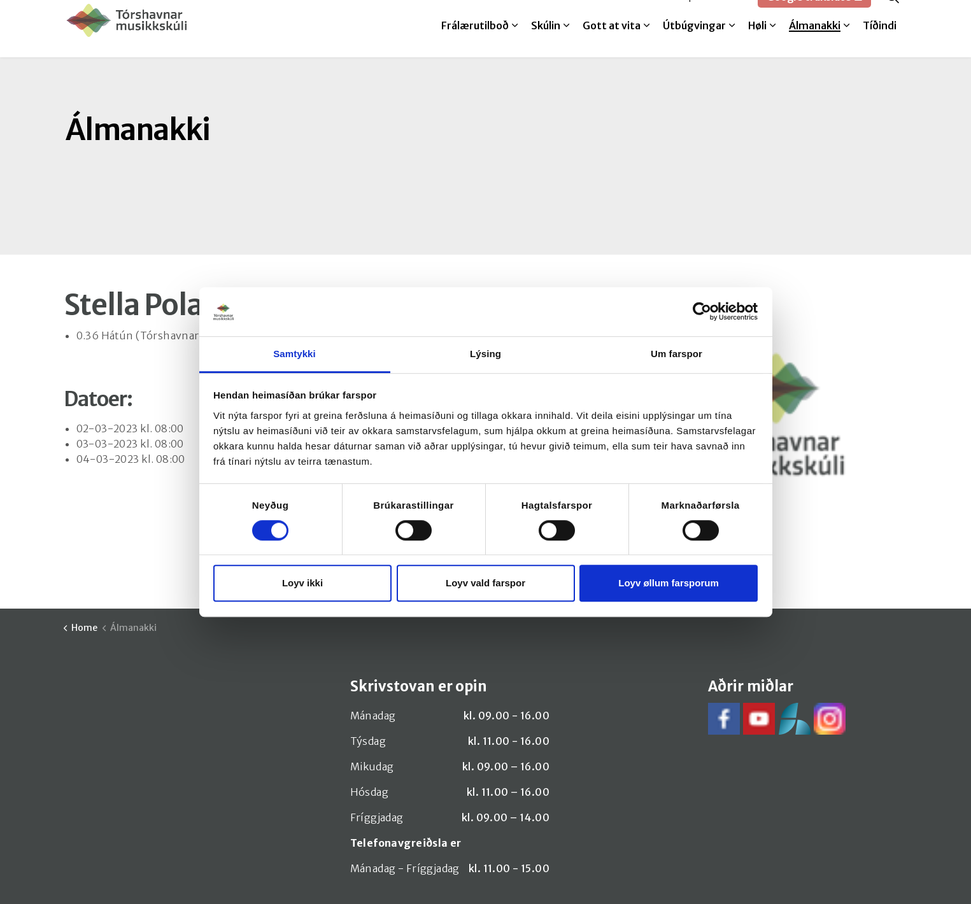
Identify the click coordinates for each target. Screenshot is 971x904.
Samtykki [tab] (294, 353)
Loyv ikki (302, 582)
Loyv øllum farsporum (668, 582)
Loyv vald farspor (485, 582)
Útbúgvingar (694, 42)
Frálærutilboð (475, 42)
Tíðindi (880, 42)
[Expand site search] (893, 14)
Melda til (649, 14)
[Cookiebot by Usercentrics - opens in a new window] (702, 311)
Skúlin (545, 42)
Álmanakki (814, 42)
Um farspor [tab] (676, 353)
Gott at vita (612, 42)
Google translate (814, 14)
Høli (757, 42)
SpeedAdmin (715, 14)
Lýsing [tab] (485, 353)
